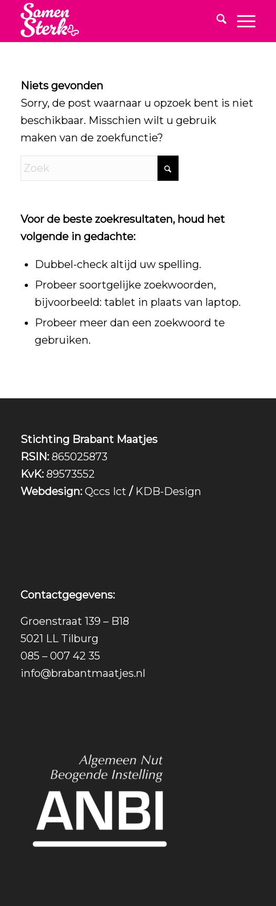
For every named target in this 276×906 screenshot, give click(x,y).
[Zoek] (216, 21)
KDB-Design (168, 491)
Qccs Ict (105, 491)
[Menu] (240, 21)
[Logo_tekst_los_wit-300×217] (114, 21)
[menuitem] (216, 21)
